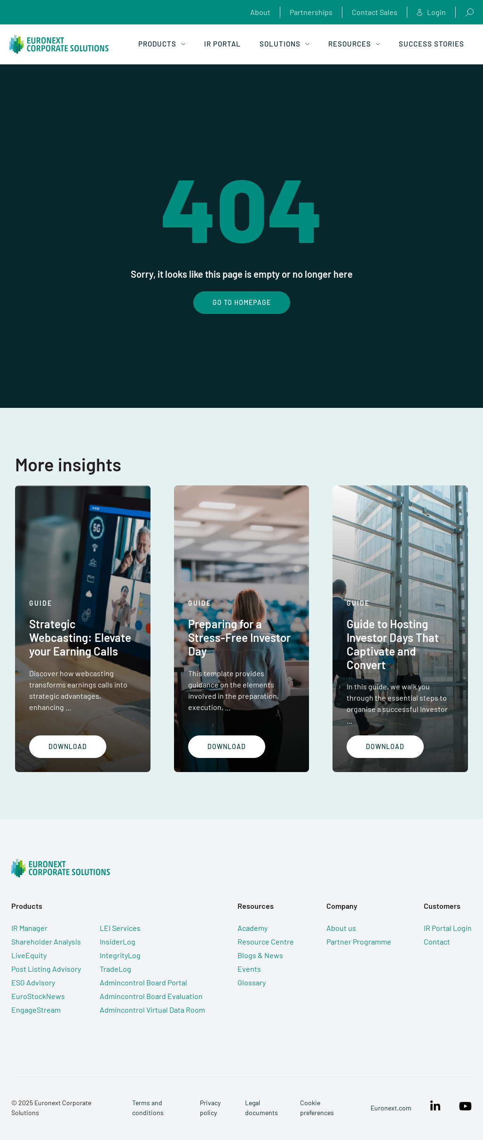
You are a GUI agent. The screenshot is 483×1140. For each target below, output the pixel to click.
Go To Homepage (242, 302)
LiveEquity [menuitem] (29, 955)
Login (431, 12)
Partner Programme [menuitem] (358, 941)
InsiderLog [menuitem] (117, 941)
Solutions (284, 43)
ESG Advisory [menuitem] (33, 982)
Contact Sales (374, 12)
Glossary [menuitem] (252, 982)
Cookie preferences (317, 1108)
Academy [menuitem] (253, 927)
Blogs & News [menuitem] (260, 955)
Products (161, 43)
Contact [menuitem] (437, 941)
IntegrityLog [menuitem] (120, 955)
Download (67, 746)
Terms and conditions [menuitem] (148, 1108)
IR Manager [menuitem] (29, 927)
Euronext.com (391, 1108)
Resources (354, 43)
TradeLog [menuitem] (115, 968)
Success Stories (431, 43)
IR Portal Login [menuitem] (448, 927)
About (260, 12)
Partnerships (311, 12)
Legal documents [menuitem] (261, 1108)
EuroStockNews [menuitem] (38, 996)
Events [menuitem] (249, 968)
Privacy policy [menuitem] (210, 1108)
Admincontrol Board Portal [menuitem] (143, 982)
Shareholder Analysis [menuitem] (46, 941)
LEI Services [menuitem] (120, 927)
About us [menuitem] (341, 927)
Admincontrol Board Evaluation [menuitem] (151, 996)
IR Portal (222, 43)
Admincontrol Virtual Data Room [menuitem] (152, 1009)
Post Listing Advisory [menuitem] (46, 968)
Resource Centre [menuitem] (266, 941)
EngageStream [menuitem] (36, 1009)
